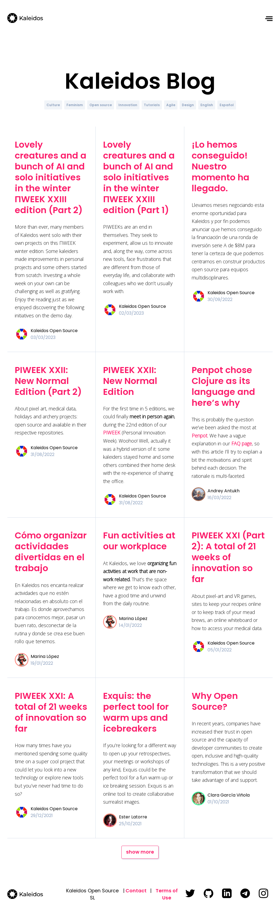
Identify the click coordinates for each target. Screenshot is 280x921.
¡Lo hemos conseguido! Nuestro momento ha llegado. (220, 166)
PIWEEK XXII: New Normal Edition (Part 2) (48, 381)
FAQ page (241, 443)
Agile (170, 105)
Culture (53, 105)
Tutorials (152, 105)
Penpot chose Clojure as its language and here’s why (223, 386)
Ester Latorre (133, 817)
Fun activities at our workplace (139, 540)
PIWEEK (111, 432)
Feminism (74, 105)
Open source (100, 105)
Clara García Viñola (229, 795)
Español (227, 105)
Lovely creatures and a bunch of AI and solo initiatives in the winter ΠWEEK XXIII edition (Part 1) (139, 177)
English (206, 105)
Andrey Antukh (224, 491)
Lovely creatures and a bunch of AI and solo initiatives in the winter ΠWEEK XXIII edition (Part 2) (50, 177)
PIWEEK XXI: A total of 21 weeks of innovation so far (51, 712)
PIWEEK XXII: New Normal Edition (130, 381)
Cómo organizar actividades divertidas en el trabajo (51, 551)
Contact (136, 890)
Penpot (199, 435)
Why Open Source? (215, 701)
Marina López (45, 656)
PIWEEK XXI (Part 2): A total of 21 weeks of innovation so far (228, 557)
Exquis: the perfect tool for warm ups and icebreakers (136, 712)
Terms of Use (167, 894)
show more (140, 852)
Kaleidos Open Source (54, 330)
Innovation (127, 105)
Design (188, 105)
